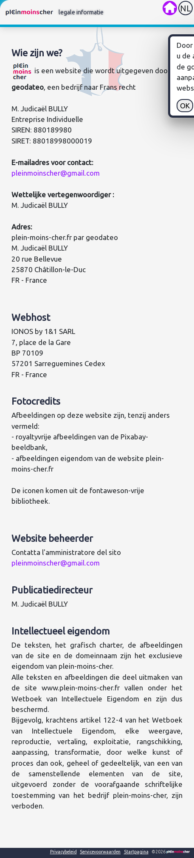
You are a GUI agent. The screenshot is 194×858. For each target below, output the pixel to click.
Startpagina (136, 851)
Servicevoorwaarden (100, 851)
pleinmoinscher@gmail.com (55, 173)
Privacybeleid (63, 851)
